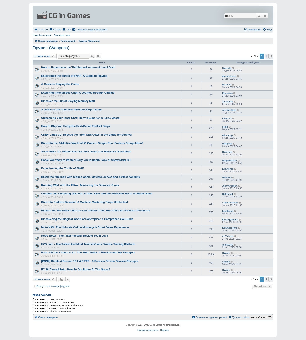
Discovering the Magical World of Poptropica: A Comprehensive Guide (87, 219)
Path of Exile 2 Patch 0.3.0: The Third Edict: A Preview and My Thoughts (88, 252)
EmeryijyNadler (230, 219)
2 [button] (266, 56)
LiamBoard (227, 211)
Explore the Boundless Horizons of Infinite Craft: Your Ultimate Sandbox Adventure (95, 210)
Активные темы (62, 35)
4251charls (227, 236)
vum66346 (227, 244)
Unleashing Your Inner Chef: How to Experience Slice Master (80, 117)
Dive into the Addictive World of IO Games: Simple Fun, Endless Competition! (92, 143)
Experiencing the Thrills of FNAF (62, 168)
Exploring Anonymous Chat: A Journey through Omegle (77, 92)
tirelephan (227, 143)
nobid (225, 126)
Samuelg (226, 68)
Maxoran (226, 84)
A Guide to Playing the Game (60, 84)
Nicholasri (227, 152)
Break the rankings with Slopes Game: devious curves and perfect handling (90, 176)
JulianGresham (230, 185)
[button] (271, 56)
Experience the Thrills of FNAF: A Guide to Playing (74, 75)
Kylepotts (227, 118)
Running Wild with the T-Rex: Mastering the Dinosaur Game (80, 185)
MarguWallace (229, 160)
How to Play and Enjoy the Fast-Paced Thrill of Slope (75, 126)
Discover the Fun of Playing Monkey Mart (68, 101)
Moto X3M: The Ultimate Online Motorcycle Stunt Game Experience (85, 227)
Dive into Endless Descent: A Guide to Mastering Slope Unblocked (84, 202)
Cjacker (226, 253)
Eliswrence (227, 169)
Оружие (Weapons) (51, 47)
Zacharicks (227, 101)
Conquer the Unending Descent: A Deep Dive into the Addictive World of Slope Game (96, 193)
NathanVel (227, 194)
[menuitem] (41, 29)
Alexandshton (229, 76)
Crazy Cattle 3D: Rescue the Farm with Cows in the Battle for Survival (86, 134)
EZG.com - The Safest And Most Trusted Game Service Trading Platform (88, 244)
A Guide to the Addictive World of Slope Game (71, 109)
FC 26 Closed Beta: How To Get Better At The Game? (75, 269)
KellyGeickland (229, 228)
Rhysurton (227, 93)
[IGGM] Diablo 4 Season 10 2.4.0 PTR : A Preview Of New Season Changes (89, 261)
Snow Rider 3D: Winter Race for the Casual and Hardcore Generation (86, 151)
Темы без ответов (42, 35)
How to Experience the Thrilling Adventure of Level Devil (78, 67)
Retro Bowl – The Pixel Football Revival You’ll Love (74, 235)
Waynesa (227, 177)
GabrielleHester (230, 202)
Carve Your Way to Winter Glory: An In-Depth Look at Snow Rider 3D (86, 160)
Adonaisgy (227, 135)
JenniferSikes (229, 110)
